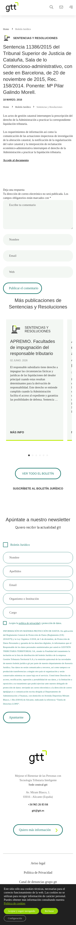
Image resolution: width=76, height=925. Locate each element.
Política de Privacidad (38, 872)
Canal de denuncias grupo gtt (38, 882)
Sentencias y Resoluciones (49, 107)
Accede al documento (16, 160)
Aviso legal (38, 863)
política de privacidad (29, 623)
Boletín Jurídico (23, 29)
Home (6, 29)
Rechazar (49, 911)
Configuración (15, 918)
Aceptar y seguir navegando (21, 911)
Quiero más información (39, 830)
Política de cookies (14, 903)
